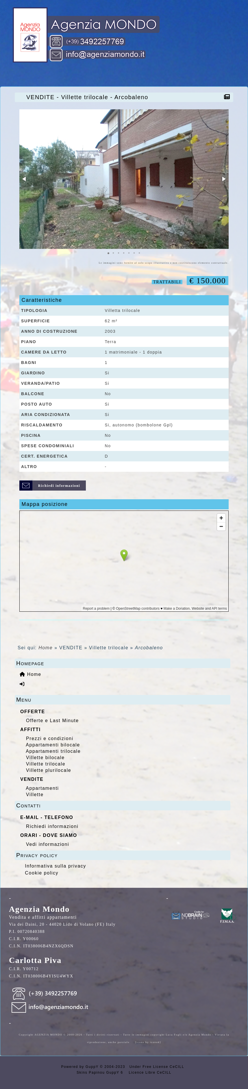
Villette (35, 794)
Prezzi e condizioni (49, 738)
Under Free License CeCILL (157, 1067)
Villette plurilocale (48, 770)
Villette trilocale (45, 763)
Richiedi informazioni (52, 826)
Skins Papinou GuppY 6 (101, 1072)
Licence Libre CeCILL (149, 1072)
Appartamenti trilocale (53, 751)
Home (45, 647)
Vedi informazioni (47, 844)
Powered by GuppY (80, 1067)
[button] (24, 179)
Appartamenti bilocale (53, 744)
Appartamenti (42, 788)
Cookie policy (41, 872)
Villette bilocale (45, 757)
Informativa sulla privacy (55, 866)
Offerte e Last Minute (52, 720)
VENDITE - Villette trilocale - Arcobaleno (88, 97)
